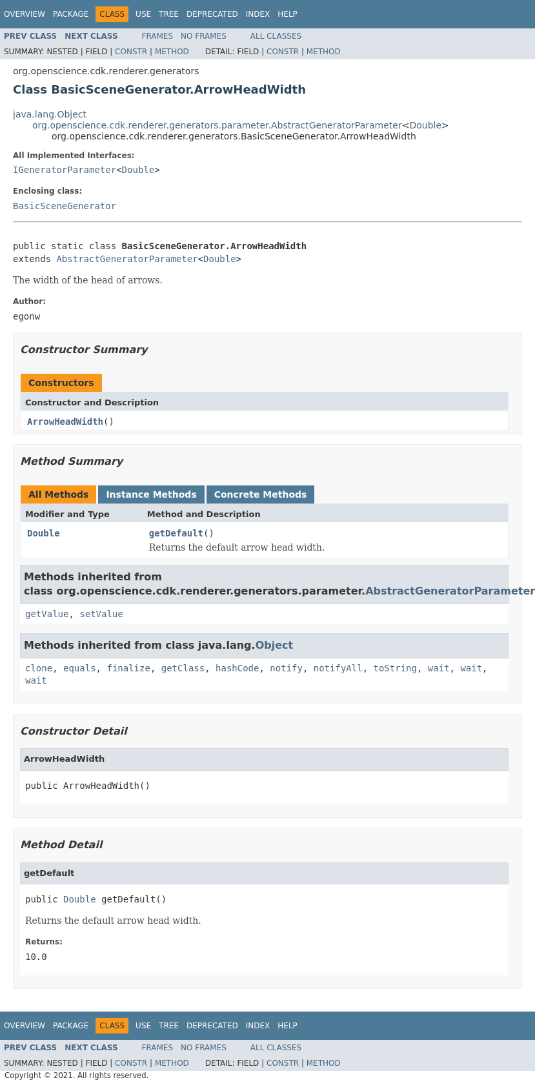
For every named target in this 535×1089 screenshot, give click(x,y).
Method (172, 51)
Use (143, 14)
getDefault (176, 533)
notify (286, 668)
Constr (131, 51)
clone (38, 668)
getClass (183, 668)
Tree (169, 14)
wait (439, 668)
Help (288, 14)
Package (70, 14)
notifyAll (338, 668)
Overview (24, 14)
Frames (158, 36)
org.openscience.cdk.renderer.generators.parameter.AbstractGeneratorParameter (217, 125)
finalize (128, 668)
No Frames (204, 36)
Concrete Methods (260, 494)
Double (425, 125)
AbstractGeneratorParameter (126, 259)
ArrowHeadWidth (65, 421)
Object (275, 645)
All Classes (275, 36)
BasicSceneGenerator (64, 206)
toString (395, 668)
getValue (46, 614)
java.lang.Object (49, 114)
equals (79, 668)
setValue (101, 614)
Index (258, 14)
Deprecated (212, 14)
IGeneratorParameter (64, 170)
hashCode (237, 668)
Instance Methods (151, 494)
